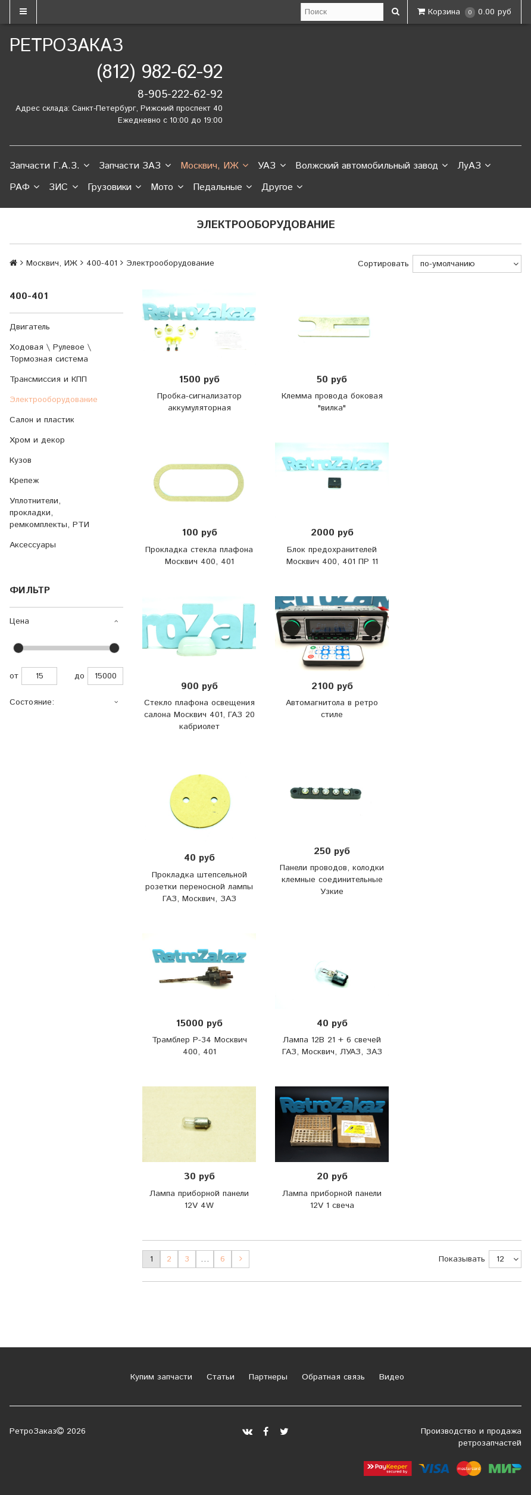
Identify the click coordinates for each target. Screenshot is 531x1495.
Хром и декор (37, 440)
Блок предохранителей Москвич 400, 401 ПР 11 (332, 556)
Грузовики (114, 187)
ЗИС (63, 187)
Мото (167, 187)
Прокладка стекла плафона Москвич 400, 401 (199, 556)
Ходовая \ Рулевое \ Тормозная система (50, 353)
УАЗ (271, 166)
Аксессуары (33, 545)
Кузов (21, 460)
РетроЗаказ (66, 46)
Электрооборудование (54, 400)
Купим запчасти (159, 1377)
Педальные (222, 187)
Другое (281, 187)
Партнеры (267, 1377)
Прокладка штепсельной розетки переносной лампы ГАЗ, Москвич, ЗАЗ (199, 887)
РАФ (24, 187)
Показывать (462, 1259)
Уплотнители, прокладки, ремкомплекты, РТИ (49, 513)
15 (39, 676)
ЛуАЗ (474, 166)
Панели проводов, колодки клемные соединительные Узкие (332, 880)
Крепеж (24, 481)
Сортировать (383, 264)
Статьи (219, 1377)
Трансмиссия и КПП (48, 379)
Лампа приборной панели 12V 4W (199, 1199)
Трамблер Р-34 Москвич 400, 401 (199, 1046)
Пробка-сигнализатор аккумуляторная (199, 402)
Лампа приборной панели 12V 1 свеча (332, 1199)
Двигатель (30, 327)
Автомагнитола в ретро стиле (332, 709)
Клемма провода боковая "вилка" (332, 402)
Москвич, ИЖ (214, 166)
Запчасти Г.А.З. (49, 166)
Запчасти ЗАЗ (134, 166)
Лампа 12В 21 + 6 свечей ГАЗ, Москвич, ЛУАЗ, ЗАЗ (332, 1046)
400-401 (101, 263)
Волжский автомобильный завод (371, 166)
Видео (390, 1377)
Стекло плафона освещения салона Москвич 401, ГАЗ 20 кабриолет (199, 715)
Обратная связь (332, 1377)
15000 (105, 676)
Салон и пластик (42, 420)
